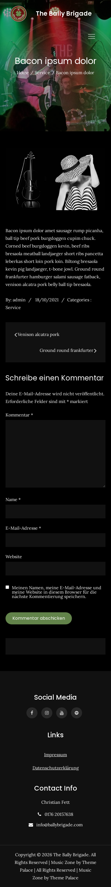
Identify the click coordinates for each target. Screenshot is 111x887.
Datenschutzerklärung (56, 768)
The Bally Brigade (64, 13)
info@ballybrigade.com (58, 824)
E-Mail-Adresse (23, 528)
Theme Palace (64, 877)
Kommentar (19, 415)
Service (13, 307)
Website (14, 556)
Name (13, 499)
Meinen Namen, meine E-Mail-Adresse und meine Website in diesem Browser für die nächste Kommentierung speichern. (56, 592)
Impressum (55, 754)
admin (19, 299)
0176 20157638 (57, 814)
